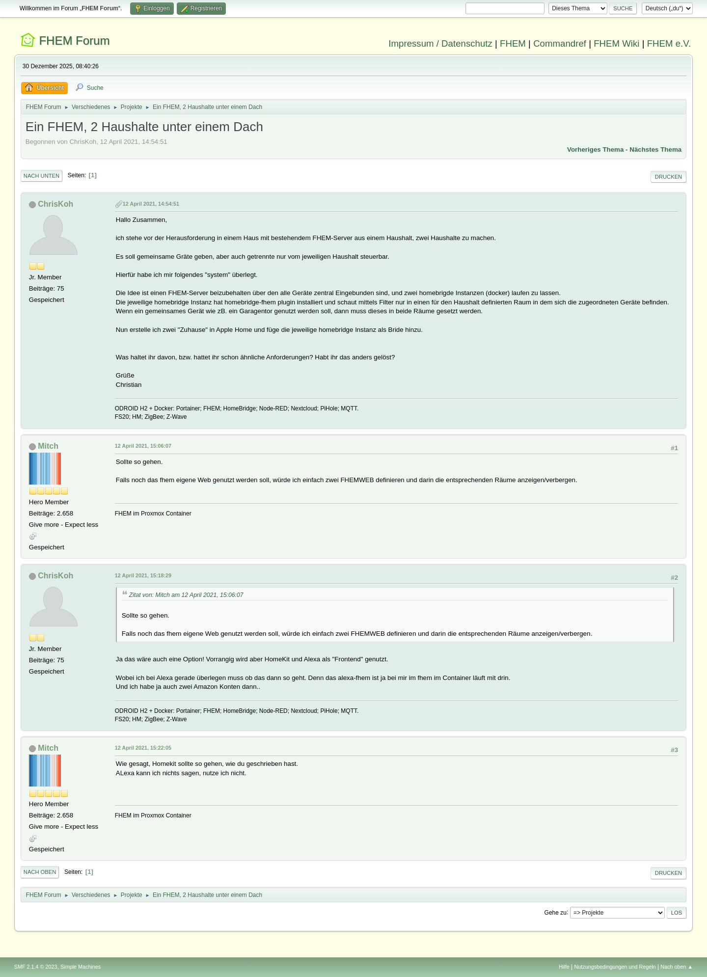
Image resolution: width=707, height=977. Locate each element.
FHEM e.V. (669, 43)
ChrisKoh (55, 204)
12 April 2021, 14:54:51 (151, 204)
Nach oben (40, 872)
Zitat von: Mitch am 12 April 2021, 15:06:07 (186, 595)
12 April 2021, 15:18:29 (143, 575)
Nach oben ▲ (676, 967)
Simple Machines (80, 967)
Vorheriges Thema (595, 149)
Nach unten (41, 176)
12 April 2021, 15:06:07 (143, 446)
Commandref (559, 43)
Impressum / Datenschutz (440, 43)
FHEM (513, 43)
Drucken (668, 177)
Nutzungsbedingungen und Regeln (615, 967)
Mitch (48, 446)
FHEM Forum (74, 40)
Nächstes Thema (655, 149)
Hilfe (564, 967)
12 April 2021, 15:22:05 (143, 748)
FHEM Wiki (616, 43)
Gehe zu (555, 912)
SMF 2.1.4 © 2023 (35, 967)
